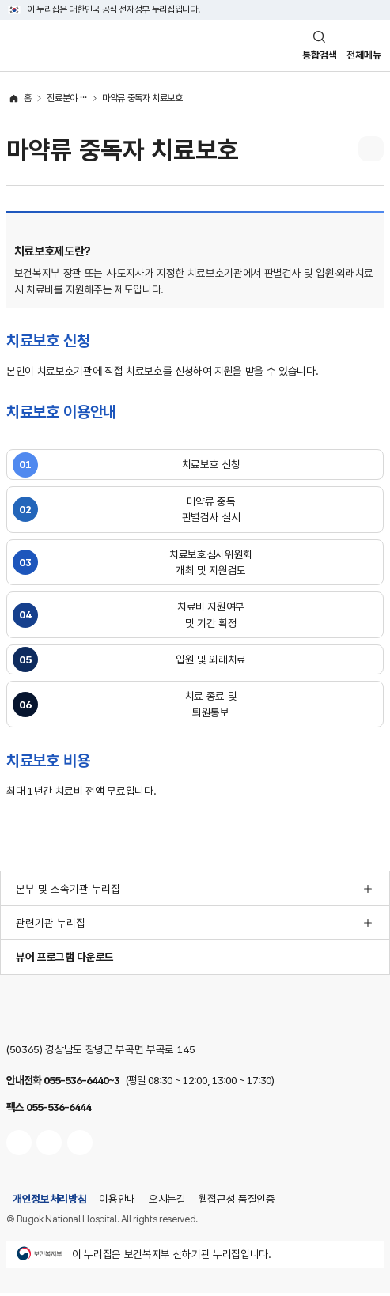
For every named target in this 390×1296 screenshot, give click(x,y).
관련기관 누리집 (50, 926)
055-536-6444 (58, 1110)
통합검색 (314, 56)
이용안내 (117, 1202)
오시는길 (167, 1202)
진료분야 (62, 100)
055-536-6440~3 (81, 1083)
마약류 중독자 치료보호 (142, 100)
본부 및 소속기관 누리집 (68, 891)
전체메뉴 (362, 56)
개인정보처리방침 (49, 1202)
